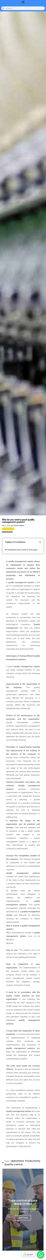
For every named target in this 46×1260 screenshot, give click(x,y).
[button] (23, 2)
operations (17, 1161)
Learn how (23, 1217)
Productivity (8, 529)
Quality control (13, 1164)
